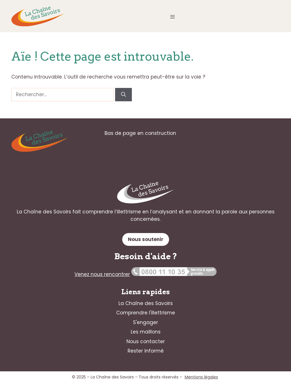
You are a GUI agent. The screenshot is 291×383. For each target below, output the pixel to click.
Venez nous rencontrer (102, 274)
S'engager (145, 322)
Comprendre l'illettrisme (145, 312)
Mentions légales (201, 377)
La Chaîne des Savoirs (146, 303)
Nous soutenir (145, 239)
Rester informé (146, 350)
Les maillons (146, 331)
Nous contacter (145, 341)
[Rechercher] (123, 95)
